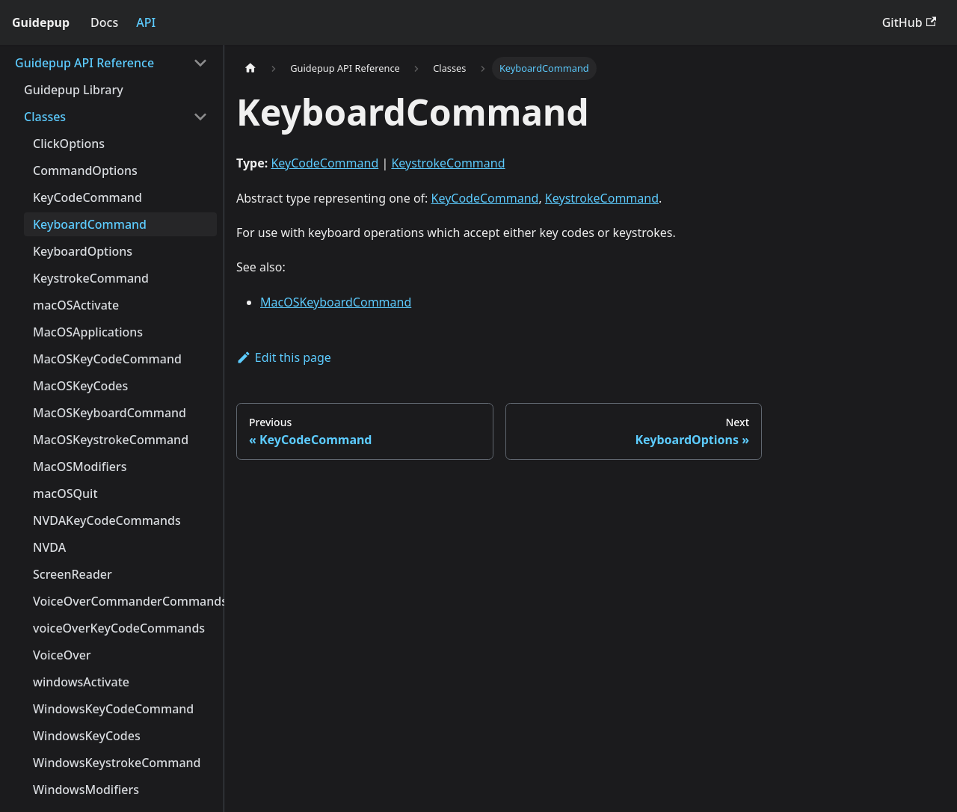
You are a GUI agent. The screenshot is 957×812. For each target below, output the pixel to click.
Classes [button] (45, 116)
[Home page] (250, 68)
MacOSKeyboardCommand (109, 413)
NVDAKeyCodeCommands (107, 520)
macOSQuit (65, 493)
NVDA (49, 547)
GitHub (909, 22)
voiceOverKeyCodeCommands (119, 628)
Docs (104, 22)
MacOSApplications (88, 332)
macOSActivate (76, 305)
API (146, 22)
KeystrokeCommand (91, 278)
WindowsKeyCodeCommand (113, 709)
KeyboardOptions (82, 251)
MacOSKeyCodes (80, 386)
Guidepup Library (73, 89)
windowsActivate (81, 682)
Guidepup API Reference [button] (84, 63)
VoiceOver (62, 655)
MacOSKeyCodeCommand (107, 359)
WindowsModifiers (86, 789)
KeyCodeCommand (87, 197)
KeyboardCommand (90, 224)
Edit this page (283, 357)
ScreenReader (72, 574)
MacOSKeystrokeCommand (110, 439)
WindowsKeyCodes (87, 736)
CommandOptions (85, 170)
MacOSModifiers (80, 466)
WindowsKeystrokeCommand (117, 762)
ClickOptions (69, 143)
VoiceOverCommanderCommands (125, 601)
